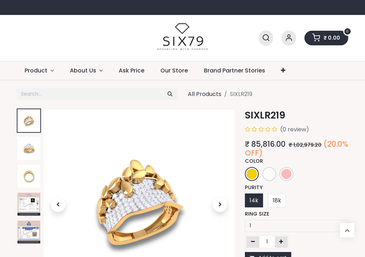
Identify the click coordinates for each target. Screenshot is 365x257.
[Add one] (281, 242)
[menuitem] (132, 70)
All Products (204, 94)
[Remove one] (252, 242)
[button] (58, 205)
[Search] (266, 38)
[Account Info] (289, 38)
